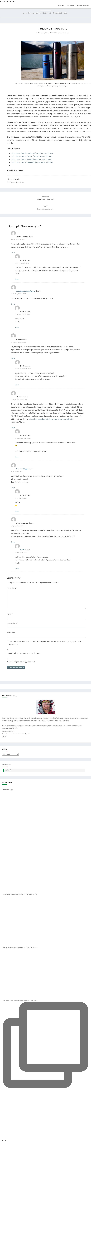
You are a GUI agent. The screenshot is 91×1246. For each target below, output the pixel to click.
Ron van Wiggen (22, 469)
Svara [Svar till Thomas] (13, 428)
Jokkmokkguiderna (83, 6)
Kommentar (12, 588)
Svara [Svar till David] (13, 358)
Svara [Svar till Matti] (17, 279)
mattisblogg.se (7, 1)
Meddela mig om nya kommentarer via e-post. (24, 653)
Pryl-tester (70, 6)
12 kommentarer (62, 33)
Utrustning (20, 182)
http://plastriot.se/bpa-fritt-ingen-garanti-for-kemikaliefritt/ (51, 419)
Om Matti (61, 6)
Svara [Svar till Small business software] (13, 304)
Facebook (6, 764)
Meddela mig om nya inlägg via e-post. (21, 662)
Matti (52, 33)
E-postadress (12, 623)
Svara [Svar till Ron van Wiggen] (13, 488)
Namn (10, 614)
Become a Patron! (8, 731)
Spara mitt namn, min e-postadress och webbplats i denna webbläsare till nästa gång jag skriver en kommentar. (45, 643)
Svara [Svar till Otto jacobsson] (13, 542)
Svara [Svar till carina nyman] (13, 253)
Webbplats (11, 632)
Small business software (25, 291)
